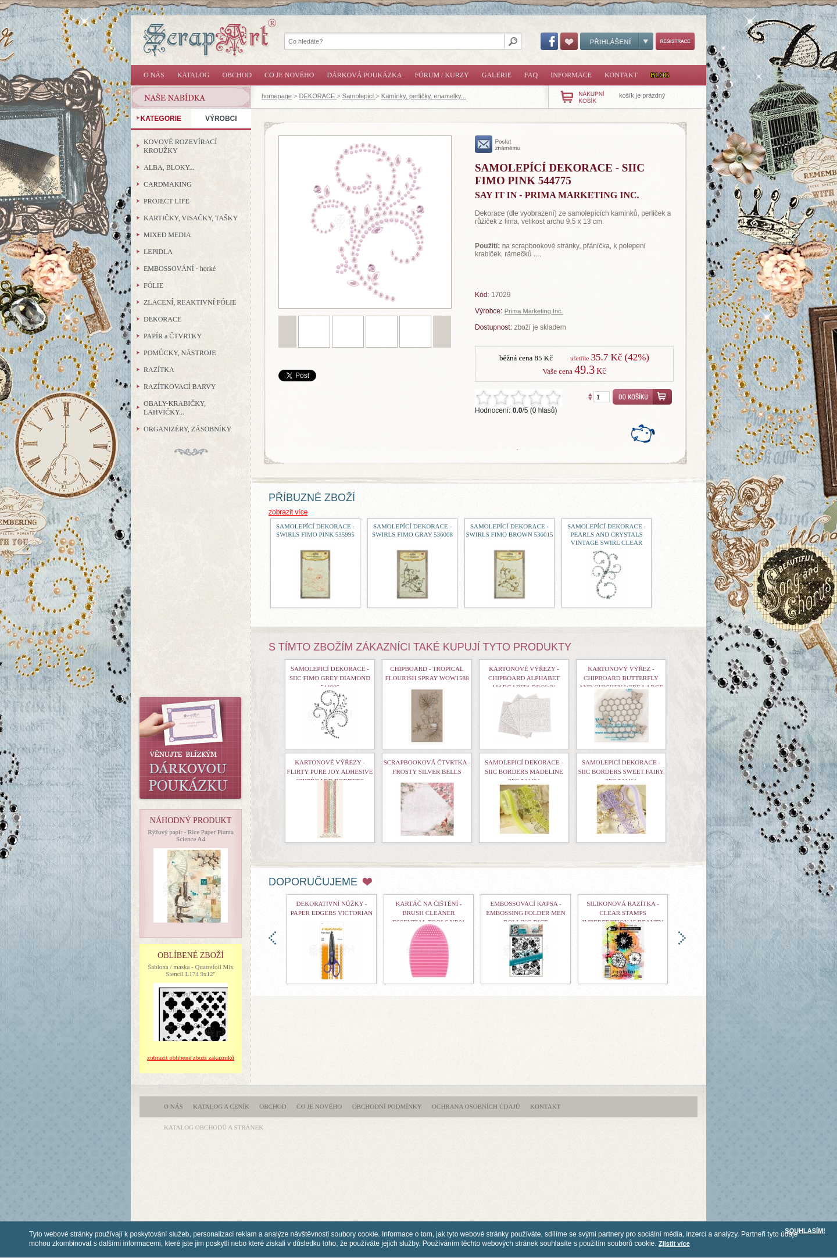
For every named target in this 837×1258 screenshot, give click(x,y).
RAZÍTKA (159, 370)
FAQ (531, 75)
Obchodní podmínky (387, 1106)
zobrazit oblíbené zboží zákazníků (190, 1057)
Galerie (497, 75)
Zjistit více (674, 1243)
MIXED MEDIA (167, 235)
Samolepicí (358, 95)
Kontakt (621, 75)
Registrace (675, 41)
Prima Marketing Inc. (534, 311)
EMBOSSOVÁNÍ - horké (180, 269)
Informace (571, 75)
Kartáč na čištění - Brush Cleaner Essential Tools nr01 (428, 912)
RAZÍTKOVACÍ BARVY (180, 387)
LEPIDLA (158, 252)
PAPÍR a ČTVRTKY (173, 336)
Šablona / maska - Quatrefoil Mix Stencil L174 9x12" (191, 970)
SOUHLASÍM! (805, 1230)
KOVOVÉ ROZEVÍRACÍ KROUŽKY (180, 146)
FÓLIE (153, 285)
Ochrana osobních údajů (476, 1106)
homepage (277, 95)
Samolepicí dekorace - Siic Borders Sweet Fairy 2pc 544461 (621, 771)
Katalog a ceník (221, 1106)
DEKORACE (318, 95)
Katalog (193, 75)
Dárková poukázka (364, 75)
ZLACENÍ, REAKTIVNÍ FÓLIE (190, 302)
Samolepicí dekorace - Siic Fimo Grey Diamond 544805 (329, 678)
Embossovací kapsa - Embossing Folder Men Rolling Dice (525, 912)
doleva (272, 938)
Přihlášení (616, 41)
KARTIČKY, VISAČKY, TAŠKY (191, 218)
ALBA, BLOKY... (169, 167)
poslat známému (498, 144)
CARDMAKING (168, 184)
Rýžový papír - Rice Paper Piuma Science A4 (191, 835)
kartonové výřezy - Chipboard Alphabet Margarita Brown (524, 678)
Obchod (237, 75)
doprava (682, 938)
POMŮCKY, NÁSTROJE (180, 353)
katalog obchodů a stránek (213, 1127)
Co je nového (289, 75)
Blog (660, 75)
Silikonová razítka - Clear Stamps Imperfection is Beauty (623, 912)
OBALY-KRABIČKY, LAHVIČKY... (175, 407)
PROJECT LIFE (166, 201)
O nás (154, 75)
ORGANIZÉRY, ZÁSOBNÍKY (187, 429)
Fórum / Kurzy (441, 75)
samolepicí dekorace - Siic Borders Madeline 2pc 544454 (524, 771)
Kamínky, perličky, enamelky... (423, 95)
